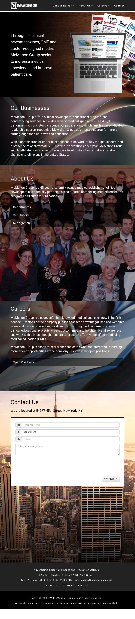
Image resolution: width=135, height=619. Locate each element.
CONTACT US (110, 479)
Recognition (21, 223)
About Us (86, 5)
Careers (103, 5)
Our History (21, 215)
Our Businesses (63, 5)
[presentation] (33, 460)
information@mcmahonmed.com (93, 579)
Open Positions (23, 362)
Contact (119, 5)
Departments (22, 207)
